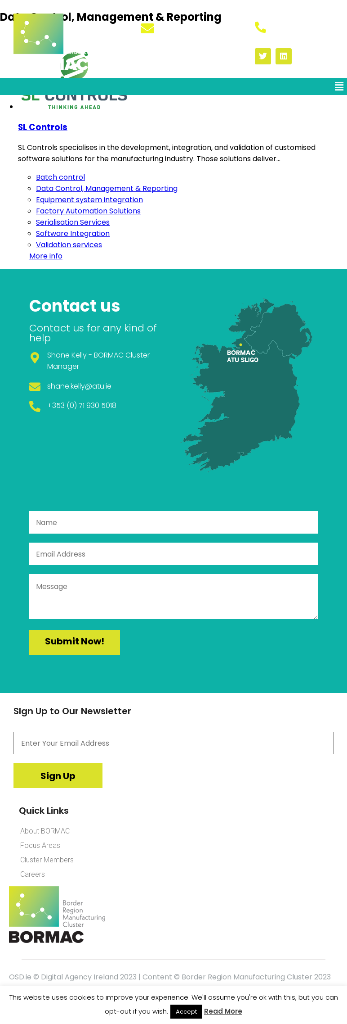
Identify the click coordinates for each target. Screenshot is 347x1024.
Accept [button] (186, 1011)
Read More (223, 1011)
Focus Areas (40, 845)
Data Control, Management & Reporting (107, 188)
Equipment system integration (89, 200)
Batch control (60, 177)
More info (45, 256)
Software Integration (73, 233)
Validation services (69, 245)
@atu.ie (98, 386)
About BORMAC (45, 831)
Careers (32, 874)
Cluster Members (47, 860)
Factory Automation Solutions (88, 211)
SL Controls (42, 127)
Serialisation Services (73, 222)
